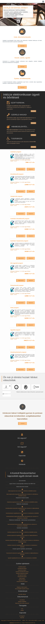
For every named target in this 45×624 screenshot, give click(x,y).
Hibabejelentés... (19, 127)
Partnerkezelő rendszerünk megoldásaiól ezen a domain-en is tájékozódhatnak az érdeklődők (22, 553)
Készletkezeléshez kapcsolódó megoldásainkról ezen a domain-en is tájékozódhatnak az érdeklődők (22, 508)
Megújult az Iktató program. (22, 587)
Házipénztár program (16, 196)
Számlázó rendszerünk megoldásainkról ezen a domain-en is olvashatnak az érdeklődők (22, 545)
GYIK (22, 608)
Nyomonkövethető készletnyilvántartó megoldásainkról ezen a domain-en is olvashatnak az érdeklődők (22, 524)
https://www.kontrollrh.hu (28, 622)
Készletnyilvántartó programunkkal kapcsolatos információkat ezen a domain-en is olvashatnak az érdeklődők (22, 516)
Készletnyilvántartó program (18, 352)
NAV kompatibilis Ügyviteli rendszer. (22, 588)
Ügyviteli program (15, 330)
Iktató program (14, 307)
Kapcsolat (22, 617)
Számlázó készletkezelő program (19, 218)
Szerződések (22, 599)
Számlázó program (15, 152)
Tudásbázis (16, 138)
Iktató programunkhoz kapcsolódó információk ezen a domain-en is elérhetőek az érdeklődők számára (22, 494)
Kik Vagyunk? (22, 615)
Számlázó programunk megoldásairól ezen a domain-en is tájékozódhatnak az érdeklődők (22, 535)
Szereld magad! (19, 115)
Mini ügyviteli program (16, 263)
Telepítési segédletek (22, 601)
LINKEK (22, 610)
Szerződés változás (22, 594)
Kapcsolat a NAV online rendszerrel (22, 603)
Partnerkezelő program (16, 285)
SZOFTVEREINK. (18, 103)
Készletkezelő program (16, 174)
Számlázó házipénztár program (19, 241)
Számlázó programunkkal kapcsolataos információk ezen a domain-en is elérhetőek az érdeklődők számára (22, 540)
